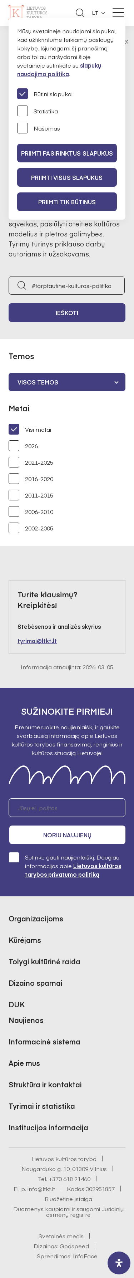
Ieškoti (67, 313)
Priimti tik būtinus (67, 202)
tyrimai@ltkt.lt (37, 641)
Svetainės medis (61, 1236)
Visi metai (30, 429)
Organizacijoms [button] (36, 918)
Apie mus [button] (24, 1063)
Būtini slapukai (45, 93)
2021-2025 (31, 462)
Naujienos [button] (26, 1020)
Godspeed (74, 1246)
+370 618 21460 (69, 1178)
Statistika (37, 111)
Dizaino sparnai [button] (36, 983)
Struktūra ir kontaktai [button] (45, 1084)
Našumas (38, 128)
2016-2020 (31, 478)
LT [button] (95, 12)
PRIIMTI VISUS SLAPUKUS (67, 177)
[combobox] (67, 382)
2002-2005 (31, 528)
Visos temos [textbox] (38, 382)
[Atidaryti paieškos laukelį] (80, 12)
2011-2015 (31, 495)
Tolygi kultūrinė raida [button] (44, 961)
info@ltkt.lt (41, 1189)
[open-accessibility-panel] (119, 1263)
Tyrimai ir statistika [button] (42, 1106)
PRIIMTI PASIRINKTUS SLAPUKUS (67, 153)
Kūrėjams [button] (25, 940)
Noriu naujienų (67, 835)
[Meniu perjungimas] (118, 12)
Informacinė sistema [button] (44, 1041)
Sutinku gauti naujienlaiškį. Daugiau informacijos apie (65, 865)
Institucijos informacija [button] (48, 1127)
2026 (23, 445)
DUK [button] (17, 1004)
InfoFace (85, 1256)
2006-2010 (31, 511)
